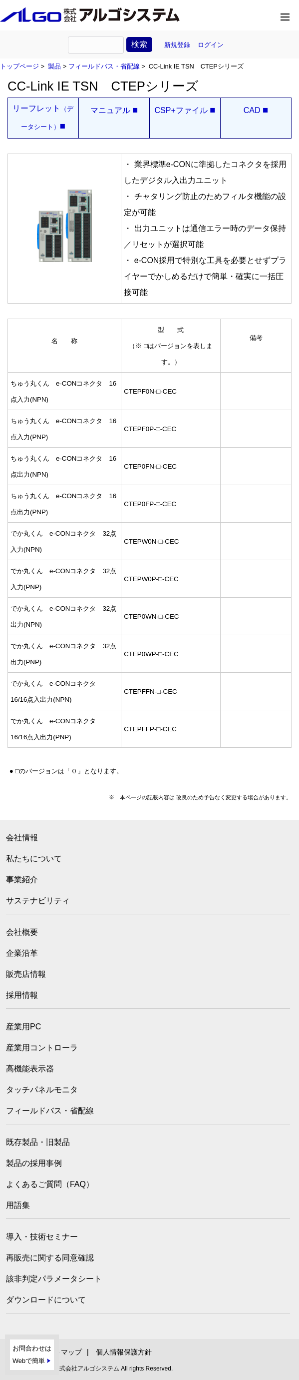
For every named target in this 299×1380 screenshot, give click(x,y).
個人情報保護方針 (124, 1352)
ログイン (211, 45)
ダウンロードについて (46, 1299)
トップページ (19, 66)
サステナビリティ (38, 900)
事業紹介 (22, 879)
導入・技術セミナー (42, 1236)
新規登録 (177, 45)
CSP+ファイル (184, 110)
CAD (256, 110)
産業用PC (23, 1026)
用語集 (18, 1205)
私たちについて (34, 858)
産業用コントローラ (42, 1047)
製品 (54, 66)
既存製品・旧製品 (38, 1142)
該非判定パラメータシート (54, 1278)
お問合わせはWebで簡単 (31, 1354)
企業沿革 (22, 953)
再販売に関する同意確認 (50, 1257)
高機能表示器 (30, 1068)
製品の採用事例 (34, 1163)
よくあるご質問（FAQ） (50, 1184)
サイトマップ (61, 1352)
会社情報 (22, 837)
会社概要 (22, 932)
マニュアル (114, 110)
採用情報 (22, 995)
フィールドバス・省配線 (104, 66)
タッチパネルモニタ (42, 1089)
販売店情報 (26, 974)
